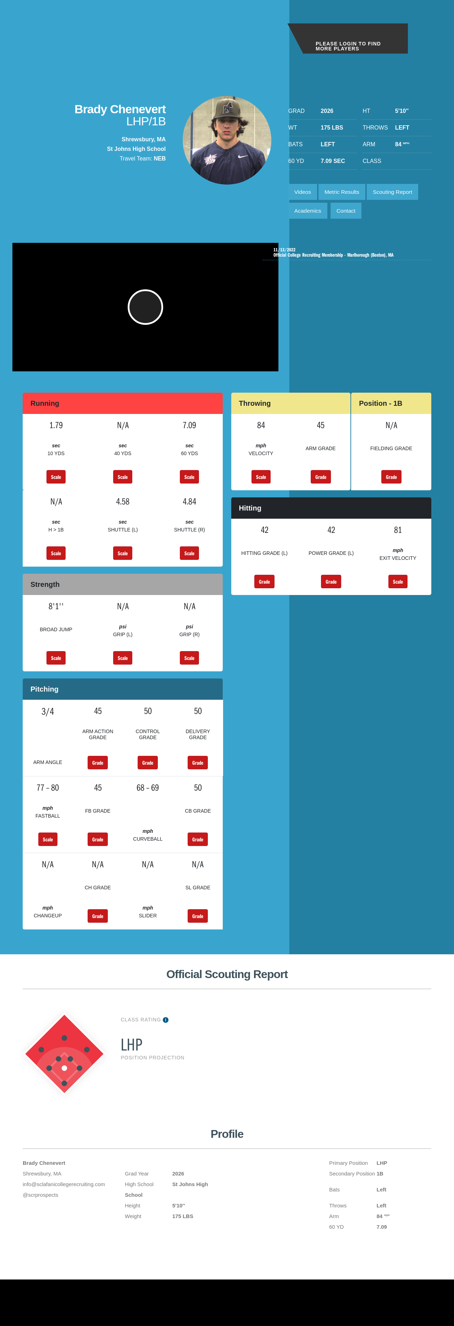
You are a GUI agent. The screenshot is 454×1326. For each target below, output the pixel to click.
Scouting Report (396, 192)
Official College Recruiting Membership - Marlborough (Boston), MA (349, 254)
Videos (303, 192)
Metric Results (344, 192)
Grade (320, 486)
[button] (146, 313)
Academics (308, 212)
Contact (348, 212)
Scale (56, 486)
